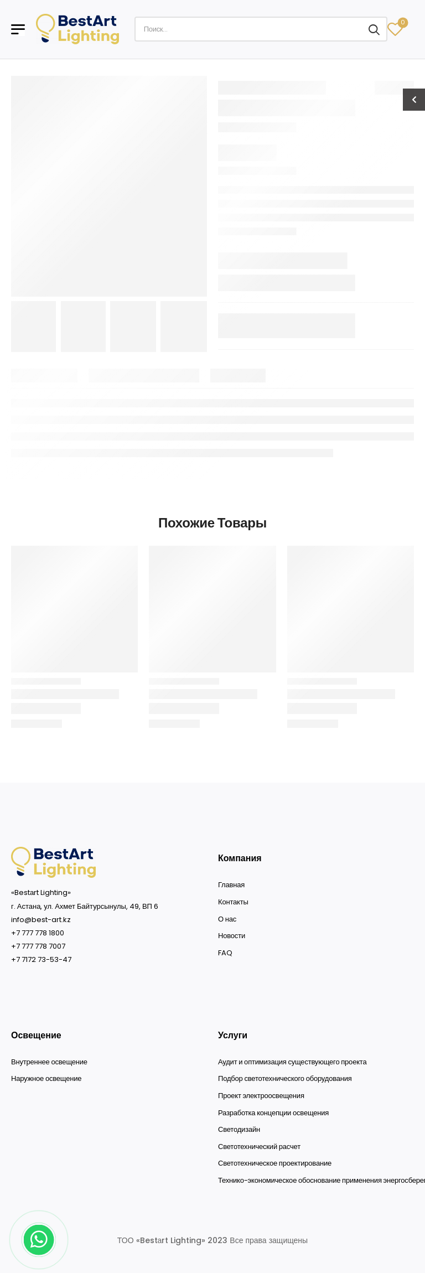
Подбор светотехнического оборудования (285, 1078)
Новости (231, 936)
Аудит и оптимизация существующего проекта (292, 1062)
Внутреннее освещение (49, 1062)
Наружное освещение (46, 1078)
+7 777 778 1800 (37, 933)
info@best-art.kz (41, 919)
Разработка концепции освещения (273, 1113)
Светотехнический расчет (259, 1146)
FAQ (225, 953)
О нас (227, 919)
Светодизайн (239, 1129)
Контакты (233, 902)
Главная (231, 885)
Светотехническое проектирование (274, 1163)
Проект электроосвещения (261, 1095)
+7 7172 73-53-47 (41, 959)
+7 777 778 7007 (38, 946)
